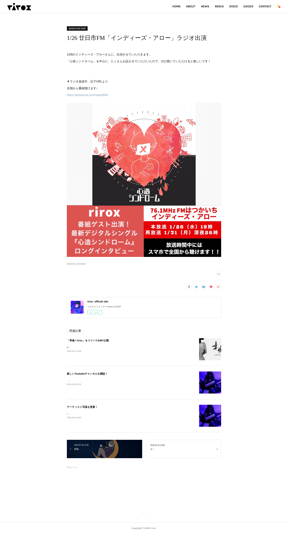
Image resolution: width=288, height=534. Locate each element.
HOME (176, 6)
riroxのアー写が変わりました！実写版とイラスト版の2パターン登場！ (101, 414)
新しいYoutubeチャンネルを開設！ (87, 373)
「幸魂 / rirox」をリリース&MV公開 (88, 340)
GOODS (248, 6)
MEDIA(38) (71, 264)
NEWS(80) (81, 264)
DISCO (233, 6)
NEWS (205, 6)
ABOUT (190, 6)
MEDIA (219, 6)
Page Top (144, 513)
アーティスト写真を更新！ (82, 406)
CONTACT (265, 6)
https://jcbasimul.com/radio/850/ (87, 95)
